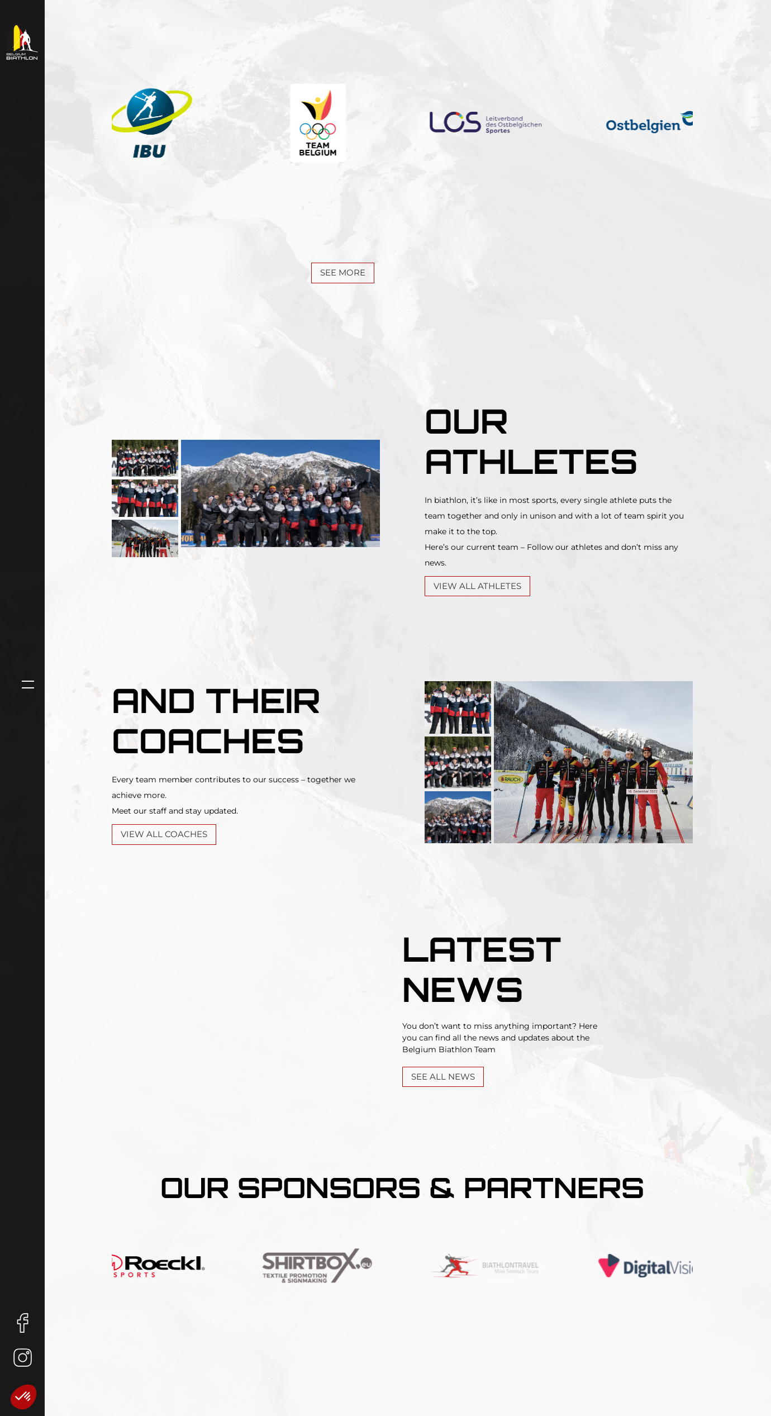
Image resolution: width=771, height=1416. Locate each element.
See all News (443, 1076)
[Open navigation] (22, 684)
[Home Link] (22, 42)
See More (342, 272)
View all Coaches (164, 834)
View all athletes (477, 586)
